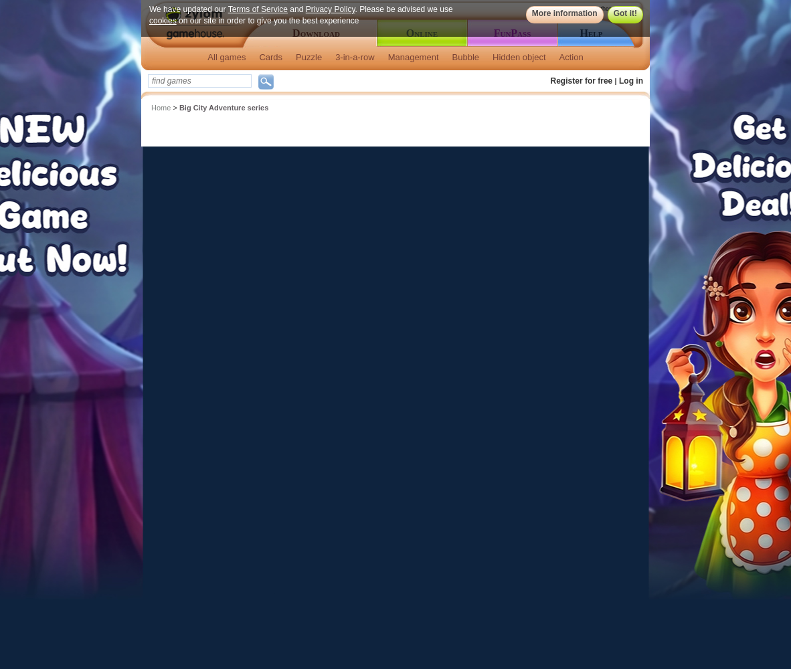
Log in (631, 81)
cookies (163, 20)
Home (161, 108)
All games (226, 57)
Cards (270, 57)
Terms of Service (258, 9)
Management (413, 57)
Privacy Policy (330, 9)
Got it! (625, 13)
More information (565, 13)
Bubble (465, 57)
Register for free (582, 81)
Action (571, 57)
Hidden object (519, 57)
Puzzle (309, 57)
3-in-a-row (355, 57)
